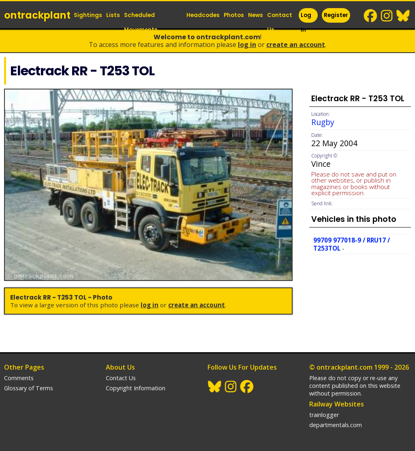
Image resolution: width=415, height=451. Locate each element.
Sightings (88, 15)
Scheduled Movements (141, 22)
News (255, 15)
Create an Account (295, 44)
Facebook (371, 16)
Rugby (322, 122)
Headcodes (203, 15)
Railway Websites (336, 404)
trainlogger (324, 415)
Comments (19, 378)
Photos (234, 15)
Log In (306, 22)
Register (336, 15)
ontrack (37, 15)
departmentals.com (335, 425)
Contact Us (279, 22)
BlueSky (403, 16)
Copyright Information (135, 388)
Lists (113, 15)
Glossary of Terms (28, 388)
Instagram (387, 16)
